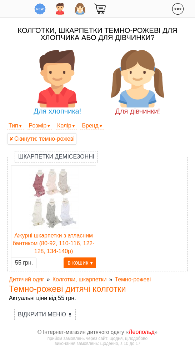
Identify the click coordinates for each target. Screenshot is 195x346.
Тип (13, 125)
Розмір (37, 125)
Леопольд (142, 332)
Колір (64, 125)
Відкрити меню (45, 314)
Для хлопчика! (57, 82)
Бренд (90, 125)
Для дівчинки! (137, 82)
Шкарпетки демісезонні (56, 157)
